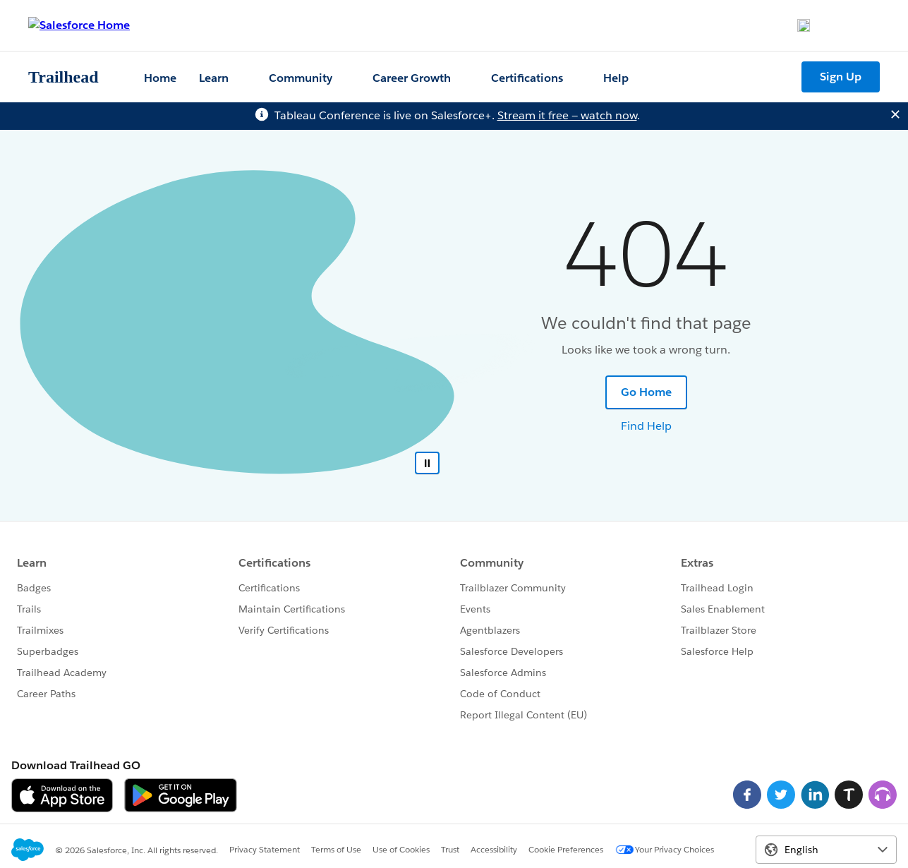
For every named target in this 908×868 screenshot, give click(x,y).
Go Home (646, 392)
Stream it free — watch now (567, 115)
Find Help (646, 425)
